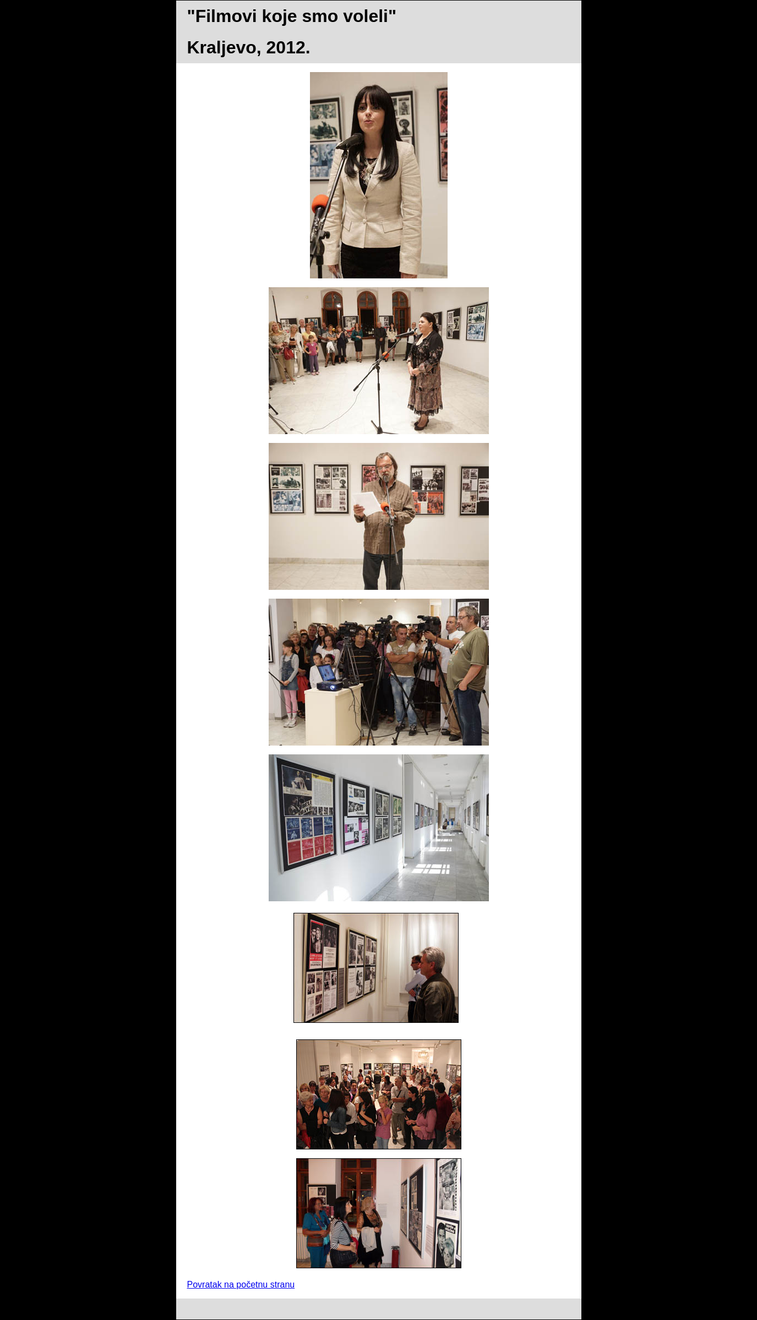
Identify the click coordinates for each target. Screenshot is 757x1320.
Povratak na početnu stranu (241, 1284)
